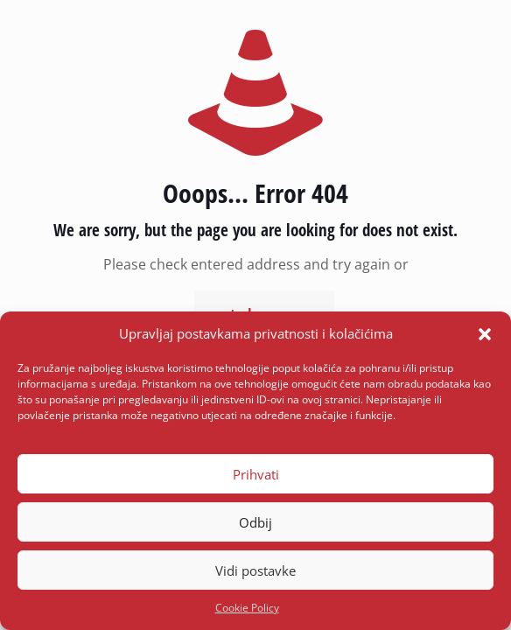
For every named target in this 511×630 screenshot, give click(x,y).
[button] (485, 334)
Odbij (255, 522)
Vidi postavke (255, 570)
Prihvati (256, 474)
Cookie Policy (247, 607)
